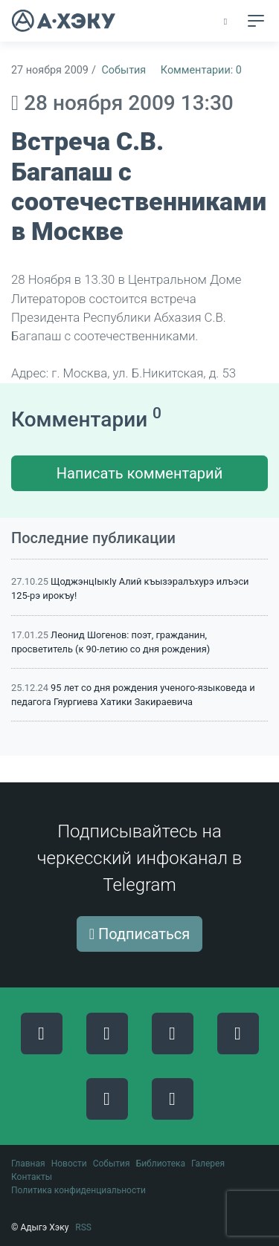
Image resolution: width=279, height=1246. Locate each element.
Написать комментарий (139, 473)
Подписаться (139, 934)
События (123, 70)
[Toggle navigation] (256, 21)
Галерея (208, 1163)
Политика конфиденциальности (78, 1190)
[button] (226, 21)
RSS (83, 1227)
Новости (69, 1163)
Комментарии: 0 (201, 70)
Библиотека (160, 1163)
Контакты (31, 1177)
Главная (28, 1163)
